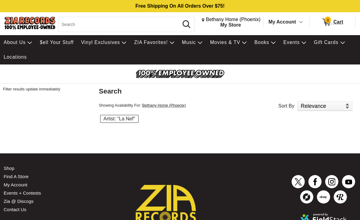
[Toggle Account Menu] (301, 22)
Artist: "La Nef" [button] (119, 118)
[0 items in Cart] (332, 22)
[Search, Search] (119, 24)
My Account (282, 21)
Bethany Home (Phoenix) (164, 105)
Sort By (286, 105)
